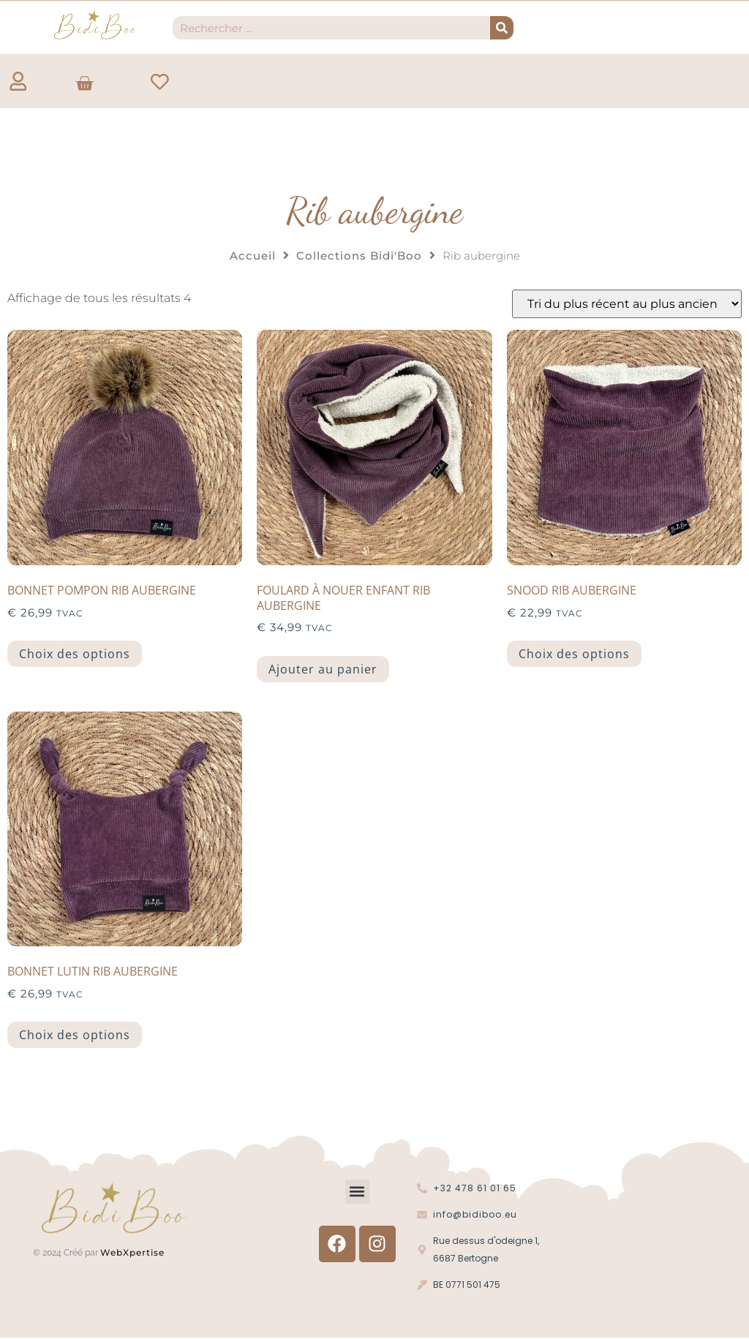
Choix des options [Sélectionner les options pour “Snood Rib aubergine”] (574, 654)
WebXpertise (134, 1252)
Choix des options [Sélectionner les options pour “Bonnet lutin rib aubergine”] (74, 1035)
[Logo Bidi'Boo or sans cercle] (95, 25)
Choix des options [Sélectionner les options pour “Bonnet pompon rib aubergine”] (74, 654)
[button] (357, 1192)
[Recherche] (501, 27)
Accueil (253, 256)
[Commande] (627, 304)
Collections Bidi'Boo (359, 256)
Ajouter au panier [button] (322, 669)
